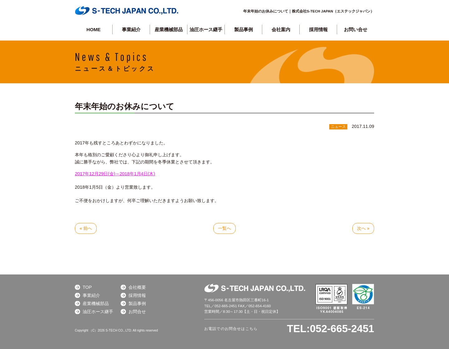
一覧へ (224, 228)
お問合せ (137, 311)
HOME (93, 29)
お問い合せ (355, 29)
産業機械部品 (169, 29)
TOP (87, 287)
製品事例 (137, 303)
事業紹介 (131, 29)
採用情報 (318, 29)
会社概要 (137, 287)
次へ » (363, 228)
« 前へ (86, 228)
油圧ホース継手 (206, 29)
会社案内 (281, 29)
